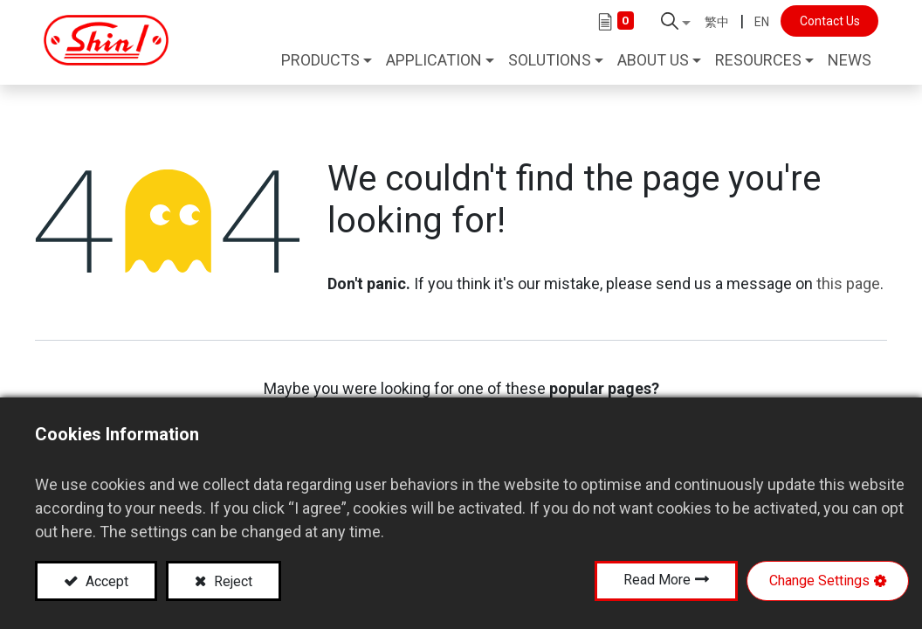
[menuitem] (844, 62)
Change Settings (819, 580)
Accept (105, 581)
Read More (657, 579)
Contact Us (824, 21)
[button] (670, 21)
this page (848, 278)
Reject (231, 581)
